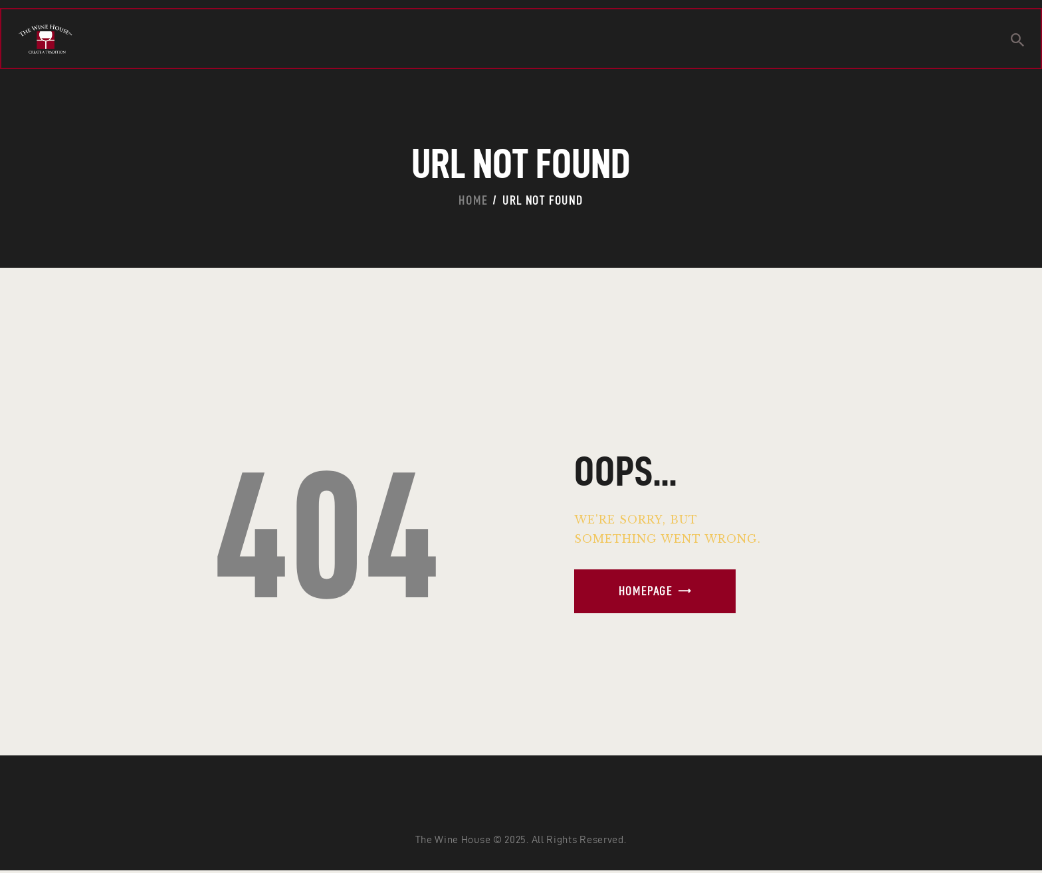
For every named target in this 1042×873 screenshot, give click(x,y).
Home (473, 200)
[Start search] (1017, 40)
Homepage (646, 591)
